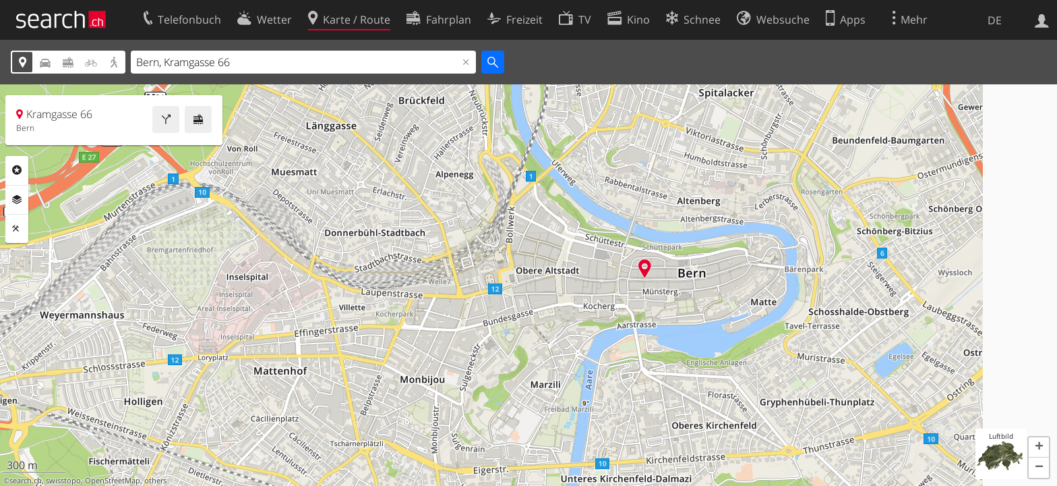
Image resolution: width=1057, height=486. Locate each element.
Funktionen (16, 229)
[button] (1039, 447)
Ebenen (16, 200)
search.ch (25, 480)
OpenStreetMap (112, 480)
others (155, 480)
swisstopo (63, 480)
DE (995, 20)
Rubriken (16, 170)
